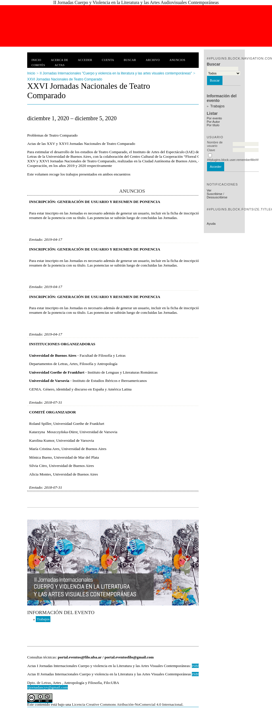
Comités (38, 65)
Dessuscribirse (217, 197)
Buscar (130, 60)
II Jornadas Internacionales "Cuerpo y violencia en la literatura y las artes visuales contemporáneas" (116, 73)
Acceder (85, 60)
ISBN (197, 674)
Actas (59, 65)
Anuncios (177, 60)
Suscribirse (214, 194)
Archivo (153, 60)
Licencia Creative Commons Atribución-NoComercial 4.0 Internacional (127, 704)
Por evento (214, 118)
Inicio (36, 60)
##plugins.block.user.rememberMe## (233, 159)
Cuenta (108, 60)
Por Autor (213, 121)
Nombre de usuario (214, 144)
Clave (211, 150)
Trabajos (217, 106)
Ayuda (211, 223)
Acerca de (59, 60)
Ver (209, 190)
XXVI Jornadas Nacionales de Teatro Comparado (64, 79)
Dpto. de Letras (39, 682)
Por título (213, 125)
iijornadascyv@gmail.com (47, 687)
